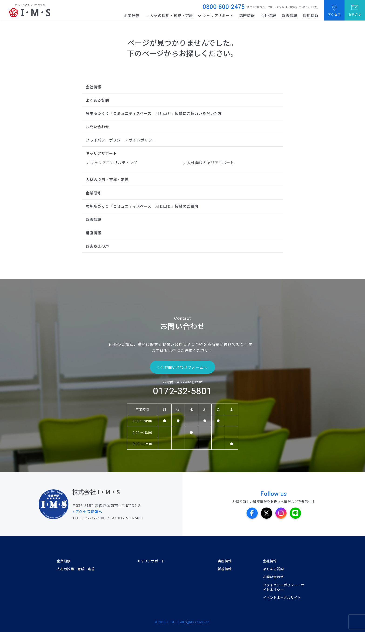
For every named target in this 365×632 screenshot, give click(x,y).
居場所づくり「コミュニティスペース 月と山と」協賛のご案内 (142, 206)
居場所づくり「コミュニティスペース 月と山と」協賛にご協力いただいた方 (154, 113)
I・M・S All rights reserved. (188, 622)
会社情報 (268, 15)
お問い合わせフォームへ (185, 367)
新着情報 (289, 15)
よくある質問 (97, 100)
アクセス (334, 14)
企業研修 (131, 15)
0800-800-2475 (224, 7)
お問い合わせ (97, 126)
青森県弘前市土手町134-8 (117, 505)
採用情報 (310, 15)
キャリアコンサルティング (113, 162)
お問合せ (354, 14)
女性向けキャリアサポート (210, 162)
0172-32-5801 (182, 391)
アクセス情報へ (89, 511)
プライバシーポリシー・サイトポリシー (121, 140)
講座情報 (247, 15)
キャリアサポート (217, 15)
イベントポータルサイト (282, 597)
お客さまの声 (97, 246)
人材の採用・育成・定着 (171, 15)
